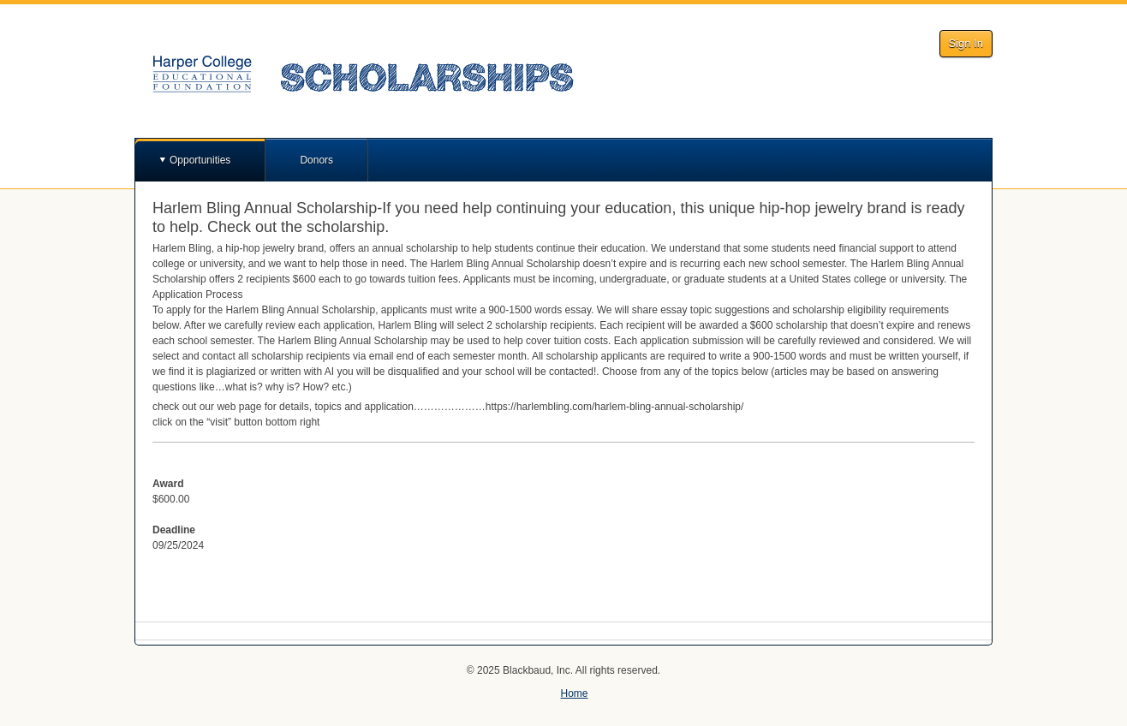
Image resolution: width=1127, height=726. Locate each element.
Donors (316, 160)
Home (573, 693)
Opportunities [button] (200, 160)
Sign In (966, 43)
